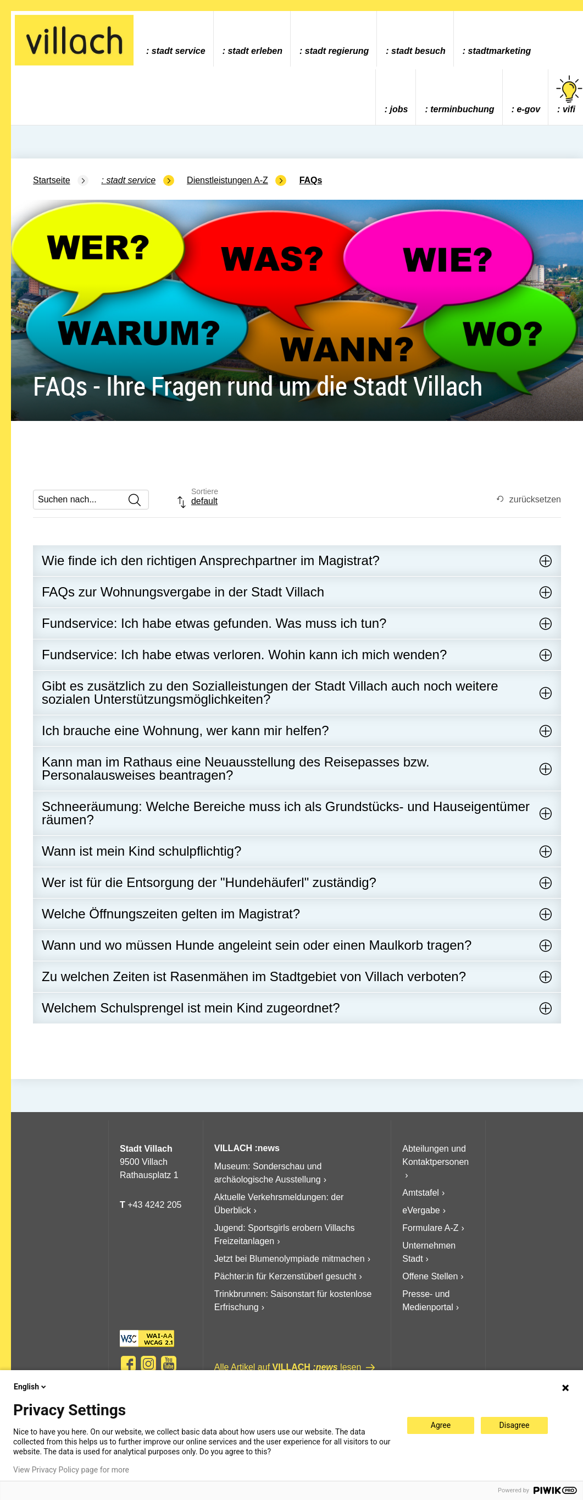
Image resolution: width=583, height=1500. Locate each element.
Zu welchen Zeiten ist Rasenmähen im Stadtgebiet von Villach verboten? (254, 976)
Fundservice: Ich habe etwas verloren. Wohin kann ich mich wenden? (244, 654)
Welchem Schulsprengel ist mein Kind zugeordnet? (191, 1007)
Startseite (51, 180)
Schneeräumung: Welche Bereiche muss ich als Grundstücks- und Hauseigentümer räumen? (286, 813)
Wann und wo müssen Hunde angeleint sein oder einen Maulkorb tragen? (256, 945)
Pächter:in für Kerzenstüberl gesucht (285, 1276)
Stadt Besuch (418, 51)
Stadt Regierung (337, 51)
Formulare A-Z (430, 1228)
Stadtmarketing (499, 51)
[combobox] (205, 502)
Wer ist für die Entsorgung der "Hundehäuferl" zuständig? (209, 882)
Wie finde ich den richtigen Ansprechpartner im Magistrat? (211, 560)
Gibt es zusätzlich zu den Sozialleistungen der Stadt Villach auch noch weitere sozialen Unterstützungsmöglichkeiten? (270, 692)
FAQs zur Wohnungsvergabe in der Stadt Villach (183, 591)
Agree (441, 1425)
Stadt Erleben (254, 51)
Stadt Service (179, 51)
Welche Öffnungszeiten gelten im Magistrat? (171, 913)
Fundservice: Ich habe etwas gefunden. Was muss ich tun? (214, 623)
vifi (569, 94)
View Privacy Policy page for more (71, 1469)
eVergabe (421, 1210)
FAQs (311, 180)
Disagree (514, 1425)
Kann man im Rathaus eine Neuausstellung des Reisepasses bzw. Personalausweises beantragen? (236, 768)
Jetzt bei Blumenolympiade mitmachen (289, 1258)
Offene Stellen (430, 1276)
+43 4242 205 (154, 1204)
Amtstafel (420, 1192)
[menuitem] (175, 39)
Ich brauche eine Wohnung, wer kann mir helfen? (185, 730)
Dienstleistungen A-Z (227, 180)
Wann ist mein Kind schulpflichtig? (141, 851)
